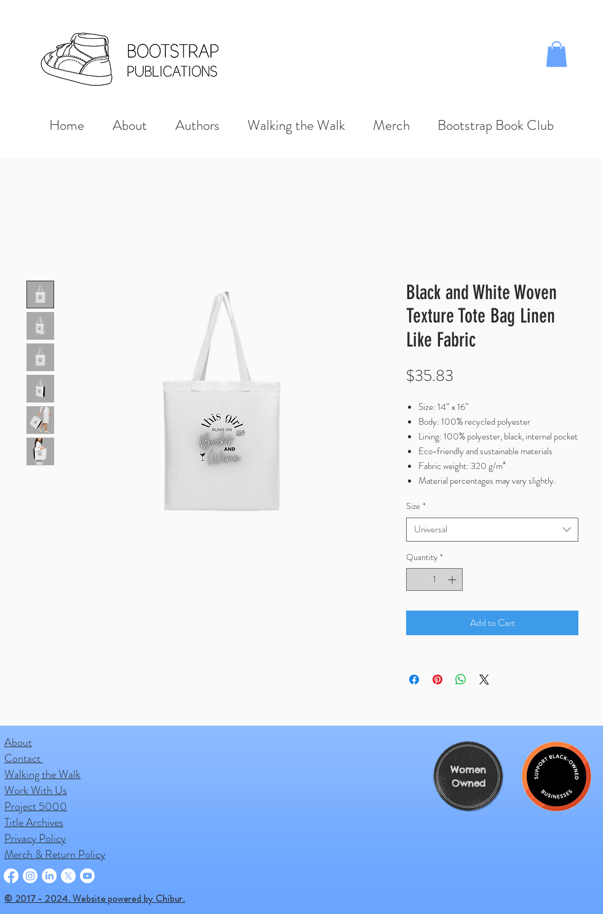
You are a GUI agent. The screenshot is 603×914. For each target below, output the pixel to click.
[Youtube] (87, 875)
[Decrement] (415, 579)
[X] (68, 875)
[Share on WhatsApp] (460, 679)
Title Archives (33, 822)
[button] (556, 54)
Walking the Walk (42, 774)
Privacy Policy (35, 838)
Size (416, 506)
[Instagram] (30, 875)
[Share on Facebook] (414, 679)
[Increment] (453, 579)
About (18, 742)
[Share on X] (484, 679)
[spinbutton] (434, 579)
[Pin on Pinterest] (437, 679)
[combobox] (492, 530)
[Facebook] (11, 875)
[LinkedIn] (49, 875)
